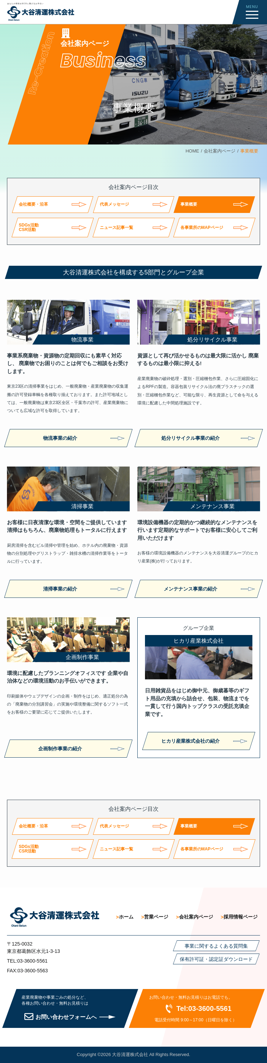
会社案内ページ (219, 151)
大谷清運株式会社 (130, 1054)
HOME (192, 151)
